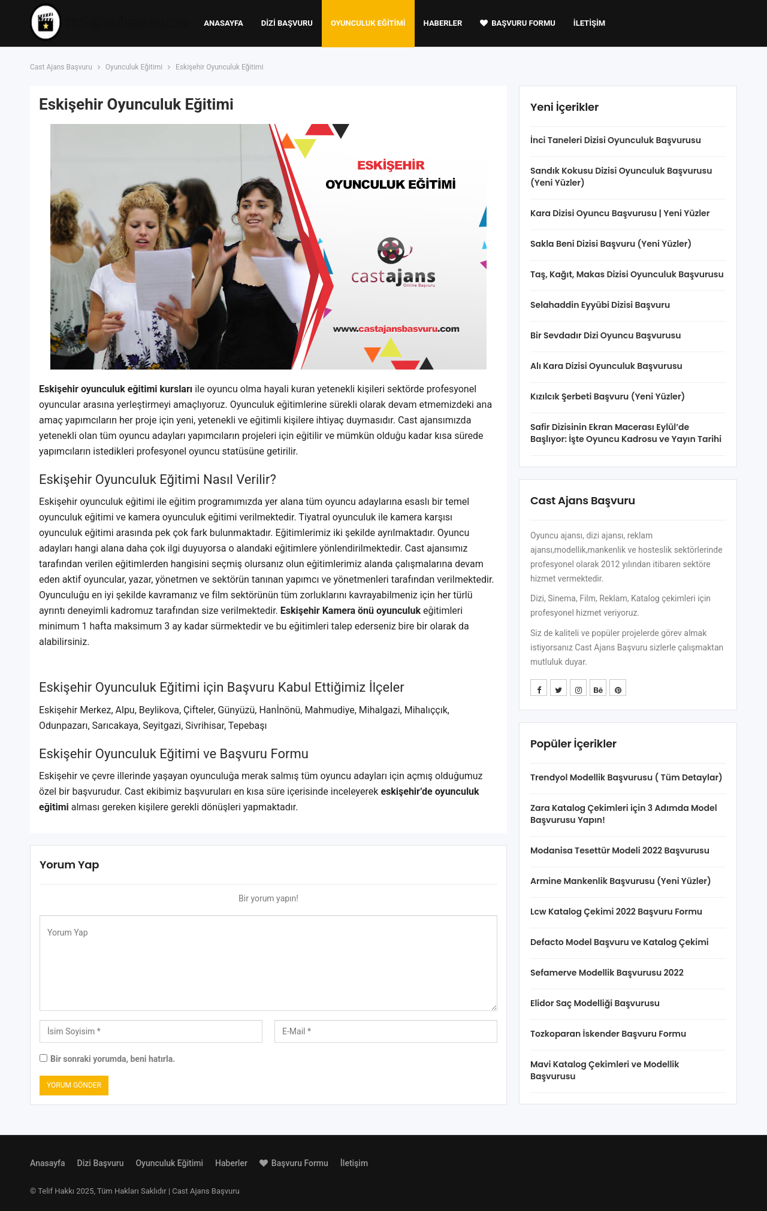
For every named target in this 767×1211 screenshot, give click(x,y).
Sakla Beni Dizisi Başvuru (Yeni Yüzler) (610, 244)
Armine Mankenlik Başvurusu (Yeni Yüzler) (620, 881)
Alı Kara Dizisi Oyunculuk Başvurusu (606, 366)
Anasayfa (223, 23)
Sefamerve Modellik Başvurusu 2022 (607, 973)
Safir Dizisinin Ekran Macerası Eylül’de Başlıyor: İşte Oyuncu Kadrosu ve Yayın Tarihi (625, 433)
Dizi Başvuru (287, 23)
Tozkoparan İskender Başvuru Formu (608, 1034)
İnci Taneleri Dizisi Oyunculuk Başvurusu (615, 140)
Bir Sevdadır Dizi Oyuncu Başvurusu (605, 335)
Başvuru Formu (517, 23)
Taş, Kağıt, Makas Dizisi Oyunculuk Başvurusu (627, 274)
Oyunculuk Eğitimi (368, 23)
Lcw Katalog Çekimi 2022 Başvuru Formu (616, 912)
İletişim (589, 23)
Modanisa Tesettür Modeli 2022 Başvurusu (619, 850)
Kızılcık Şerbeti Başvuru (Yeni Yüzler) (607, 396)
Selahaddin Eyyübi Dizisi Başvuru (600, 305)
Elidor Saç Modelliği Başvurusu (595, 1003)
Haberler (443, 23)
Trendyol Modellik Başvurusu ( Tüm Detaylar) (626, 777)
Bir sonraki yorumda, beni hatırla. (112, 1059)
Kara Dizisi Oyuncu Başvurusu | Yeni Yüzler (619, 213)
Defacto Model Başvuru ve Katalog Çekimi (619, 942)
